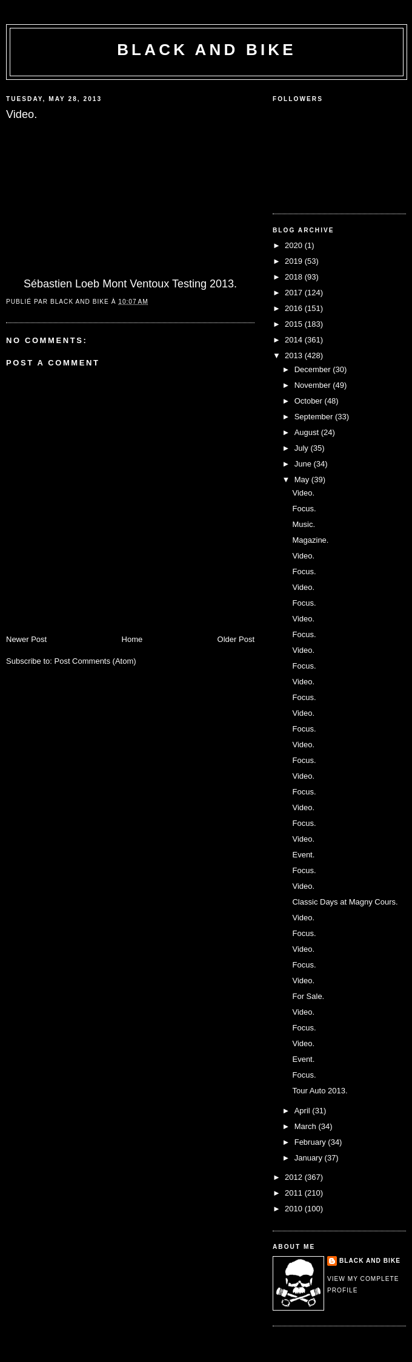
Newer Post (26, 639)
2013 (295, 355)
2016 (295, 308)
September (314, 416)
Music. (303, 524)
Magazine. (310, 540)
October (309, 400)
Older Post (236, 639)
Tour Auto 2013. (319, 1090)
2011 (295, 1192)
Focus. (304, 508)
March (306, 1126)
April (303, 1110)
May (302, 479)
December (313, 369)
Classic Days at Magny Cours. (344, 901)
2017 (295, 292)
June (304, 463)
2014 (295, 339)
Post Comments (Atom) (95, 661)
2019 (295, 261)
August (307, 432)
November (313, 385)
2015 (295, 324)
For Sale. (308, 996)
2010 (295, 1208)
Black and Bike (206, 50)
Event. (303, 854)
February (311, 1142)
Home (132, 639)
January (309, 1157)
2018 (295, 276)
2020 (295, 245)
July (302, 448)
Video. (303, 492)
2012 (295, 1177)
